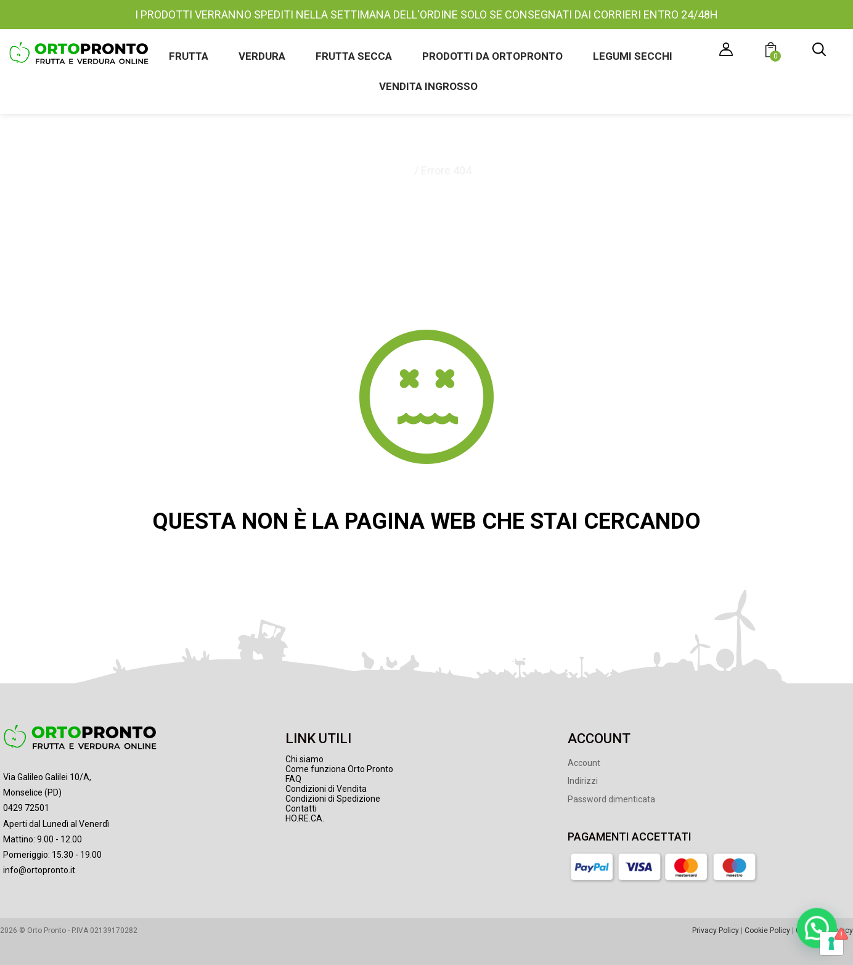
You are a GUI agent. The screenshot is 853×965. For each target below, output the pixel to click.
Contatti (301, 808)
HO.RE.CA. (304, 818)
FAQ (293, 779)
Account (584, 763)
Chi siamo (304, 759)
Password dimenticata (611, 799)
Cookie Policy (767, 930)
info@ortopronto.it (39, 870)
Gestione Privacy (824, 930)
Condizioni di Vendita (326, 789)
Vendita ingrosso (428, 86)
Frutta (188, 56)
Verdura (262, 56)
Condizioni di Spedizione (332, 799)
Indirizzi (583, 781)
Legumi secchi (632, 56)
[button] (772, 51)
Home (397, 170)
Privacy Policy (715, 930)
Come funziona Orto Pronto (339, 769)
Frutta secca (354, 56)
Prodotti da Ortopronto (492, 56)
